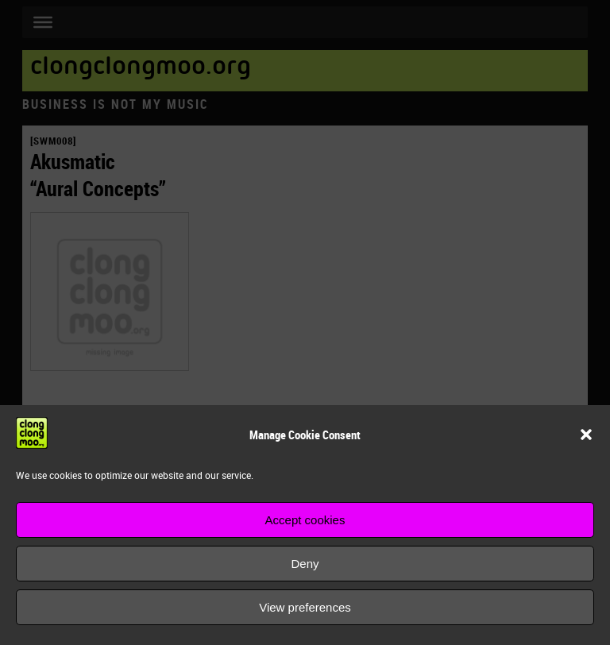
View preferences (305, 607)
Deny (305, 563)
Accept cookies (305, 520)
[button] (586, 434)
